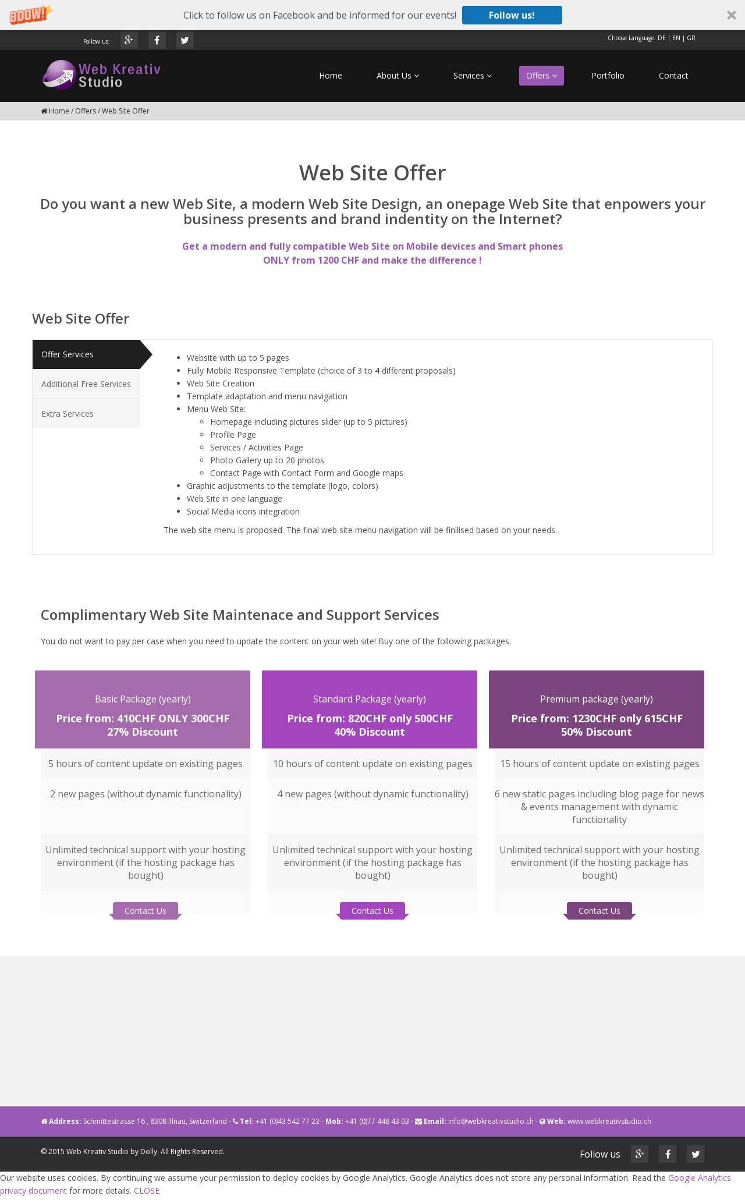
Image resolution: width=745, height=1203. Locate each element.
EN (676, 38)
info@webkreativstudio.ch (491, 1121)
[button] (372, 15)
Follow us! (512, 15)
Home (59, 111)
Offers (85, 111)
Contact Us (145, 905)
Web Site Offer (126, 111)
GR (691, 38)
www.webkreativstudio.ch (609, 1121)
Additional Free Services (86, 383)
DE (662, 38)
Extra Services (67, 413)
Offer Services (67, 354)
